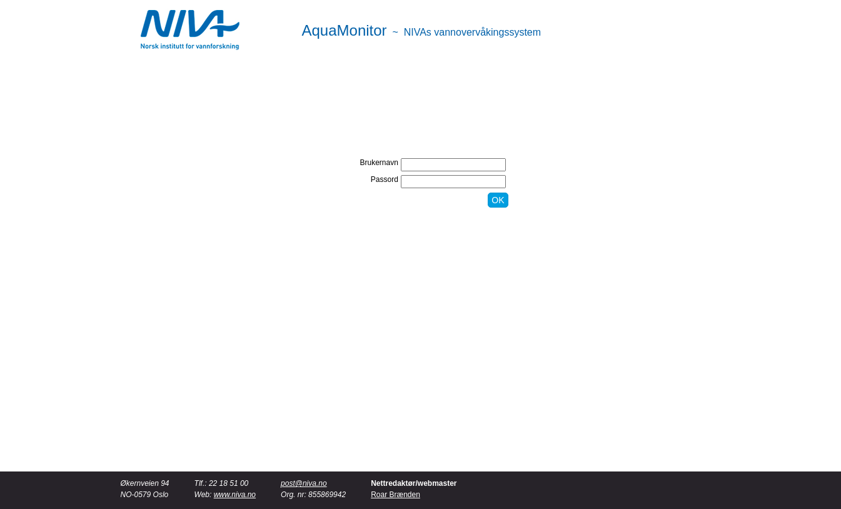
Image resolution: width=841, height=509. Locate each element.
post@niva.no (304, 483)
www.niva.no (235, 494)
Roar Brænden (395, 494)
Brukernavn (379, 162)
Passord (384, 179)
